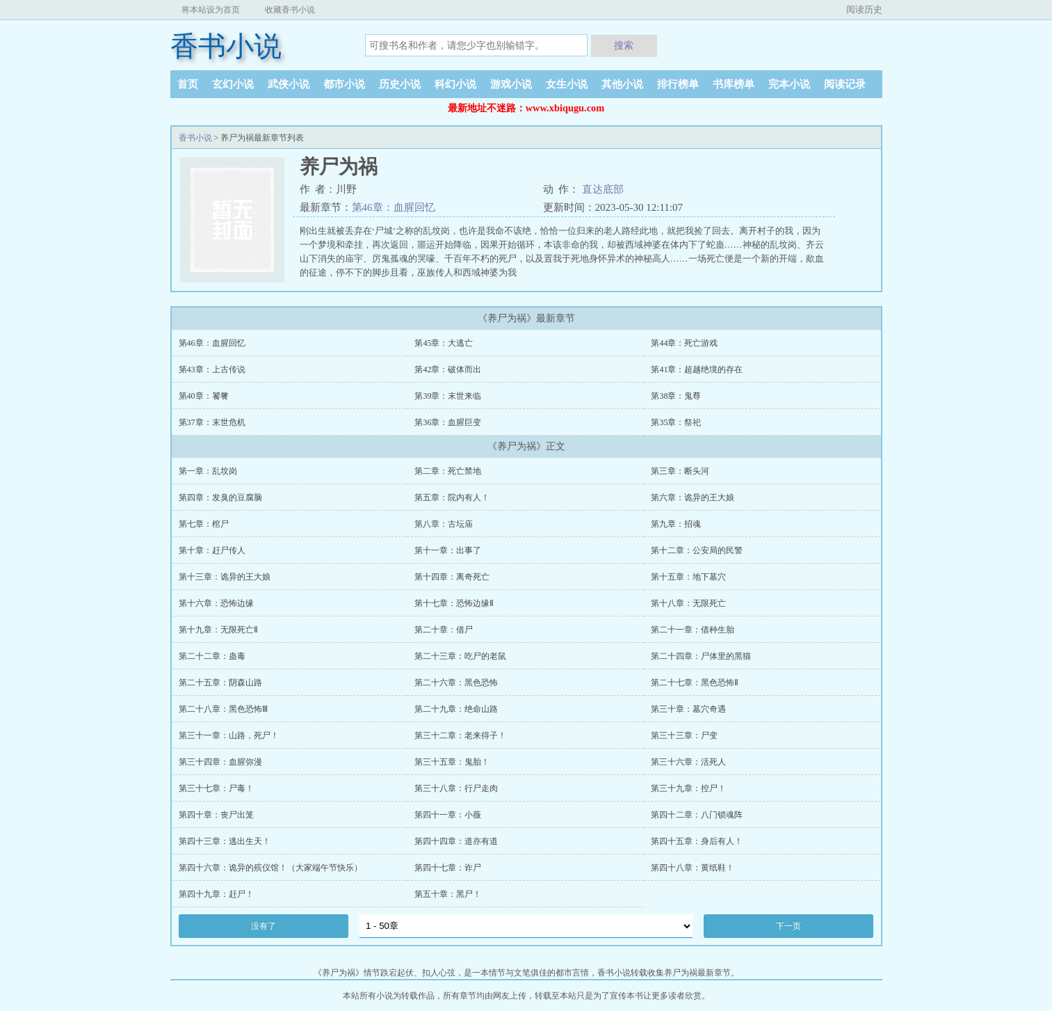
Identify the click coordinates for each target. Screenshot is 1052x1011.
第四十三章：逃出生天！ (224, 841)
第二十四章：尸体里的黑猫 (701, 656)
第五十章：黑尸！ (447, 894)
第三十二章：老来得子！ (460, 735)
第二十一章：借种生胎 (692, 630)
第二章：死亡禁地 (447, 471)
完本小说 (789, 84)
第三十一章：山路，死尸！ (229, 735)
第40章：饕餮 (204, 396)
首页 (187, 84)
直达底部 (603, 189)
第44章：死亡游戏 (684, 343)
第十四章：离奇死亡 (451, 577)
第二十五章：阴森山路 (220, 682)
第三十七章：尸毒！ (216, 788)
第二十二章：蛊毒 (212, 656)
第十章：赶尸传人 (212, 550)
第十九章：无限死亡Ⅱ (218, 630)
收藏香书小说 (290, 10)
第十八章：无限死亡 (688, 603)
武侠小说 (288, 84)
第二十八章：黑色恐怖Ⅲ (223, 709)
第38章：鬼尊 (676, 396)
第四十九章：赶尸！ (216, 894)
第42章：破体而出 (447, 369)
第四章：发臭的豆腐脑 (220, 497)
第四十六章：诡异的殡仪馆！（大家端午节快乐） (270, 868)
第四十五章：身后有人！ (697, 841)
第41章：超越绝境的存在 (697, 369)
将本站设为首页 (210, 10)
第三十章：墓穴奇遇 (688, 709)
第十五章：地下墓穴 (688, 577)
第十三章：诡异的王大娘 (224, 577)
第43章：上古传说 (212, 369)
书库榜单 (733, 84)
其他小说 (622, 84)
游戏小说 (511, 84)
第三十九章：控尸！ (688, 788)
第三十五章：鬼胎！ (451, 762)
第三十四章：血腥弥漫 (220, 762)
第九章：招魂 (676, 524)
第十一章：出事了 (447, 550)
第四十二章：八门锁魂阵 (697, 815)
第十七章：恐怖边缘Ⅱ (454, 603)
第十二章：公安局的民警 (697, 550)
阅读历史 (864, 9)
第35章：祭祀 (676, 422)
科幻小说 (455, 84)
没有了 (263, 926)
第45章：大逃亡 (443, 343)
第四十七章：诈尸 (447, 868)
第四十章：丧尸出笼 (216, 815)
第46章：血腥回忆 (393, 207)
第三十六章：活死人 (688, 762)
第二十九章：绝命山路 (456, 709)
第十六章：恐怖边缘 (216, 603)
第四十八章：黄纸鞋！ (692, 868)
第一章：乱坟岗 (208, 471)
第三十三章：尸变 (684, 735)
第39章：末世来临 (447, 396)
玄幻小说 (233, 84)
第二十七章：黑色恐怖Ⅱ (694, 682)
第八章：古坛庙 (443, 524)
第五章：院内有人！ (451, 497)
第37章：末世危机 (212, 422)
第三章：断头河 (680, 471)
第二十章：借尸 (443, 630)
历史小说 (400, 84)
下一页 (788, 926)
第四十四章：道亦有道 (456, 841)
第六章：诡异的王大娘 (692, 497)
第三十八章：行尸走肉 (456, 788)
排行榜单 (678, 84)
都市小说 (344, 84)
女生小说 (567, 84)
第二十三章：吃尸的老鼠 (460, 656)
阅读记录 (845, 84)
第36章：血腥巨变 (447, 422)
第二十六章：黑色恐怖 (456, 682)
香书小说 (226, 46)
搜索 (623, 45)
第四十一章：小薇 (447, 815)
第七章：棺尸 (204, 524)
